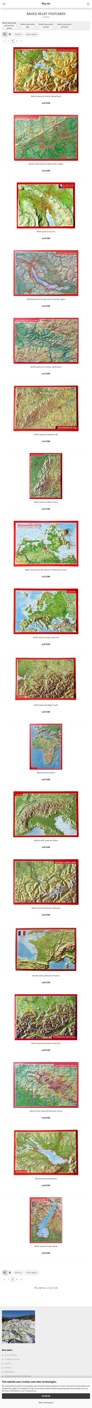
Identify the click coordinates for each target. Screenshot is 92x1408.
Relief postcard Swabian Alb (46, 434)
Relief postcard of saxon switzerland (46, 367)
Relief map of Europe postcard (46, 637)
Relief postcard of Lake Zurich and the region (46, 299)
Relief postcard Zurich (46, 232)
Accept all (46, 1396)
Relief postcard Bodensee (46, 1179)
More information (46, 1403)
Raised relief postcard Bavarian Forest (46, 1111)
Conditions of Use (12, 1359)
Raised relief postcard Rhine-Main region (46, 164)
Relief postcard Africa (46, 773)
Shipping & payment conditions (18, 1376)
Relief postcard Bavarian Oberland (46, 1043)
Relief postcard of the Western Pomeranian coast (46, 570)
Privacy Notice (30, 1391)
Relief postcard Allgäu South (46, 705)
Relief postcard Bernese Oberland (46, 908)
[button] (4, 34)
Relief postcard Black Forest (46, 502)
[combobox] (18, 34)
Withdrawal (9, 1372)
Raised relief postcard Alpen (46, 840)
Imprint (8, 1363)
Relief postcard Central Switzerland (46, 96)
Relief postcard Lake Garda (45, 1246)
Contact (8, 1368)
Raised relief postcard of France (45, 976)
